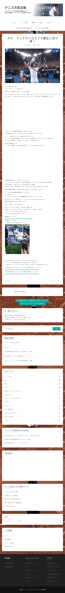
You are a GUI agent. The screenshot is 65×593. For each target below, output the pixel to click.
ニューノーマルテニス (20, 319)
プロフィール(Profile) (42, 28)
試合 (8, 280)
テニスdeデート (9, 521)
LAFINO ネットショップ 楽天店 (32, 572)
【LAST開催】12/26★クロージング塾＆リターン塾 (18, 351)
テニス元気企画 (28, 589)
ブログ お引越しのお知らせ (12, 342)
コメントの (9, 543)
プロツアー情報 (9, 416)
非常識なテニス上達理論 (11, 495)
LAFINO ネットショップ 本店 (32, 565)
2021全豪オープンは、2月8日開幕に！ (15, 356)
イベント (7, 380)
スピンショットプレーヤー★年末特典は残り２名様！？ (19, 360)
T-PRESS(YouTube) (10, 506)
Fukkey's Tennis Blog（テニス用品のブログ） (53, 575)
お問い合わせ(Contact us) (24, 28)
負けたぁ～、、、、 (10, 347)
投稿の (8, 539)
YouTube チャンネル (52, 581)
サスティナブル (9, 405)
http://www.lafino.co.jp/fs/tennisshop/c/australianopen (19, 218)
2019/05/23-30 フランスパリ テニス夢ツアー (16, 443)
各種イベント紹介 (37, 22)
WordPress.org (8, 546)
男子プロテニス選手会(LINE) (12, 499)
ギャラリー (49, 22)
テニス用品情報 (9, 409)
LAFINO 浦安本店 (9, 563)
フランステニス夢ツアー (11, 413)
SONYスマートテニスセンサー (13, 391)
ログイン (7, 535)
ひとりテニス (8, 394)
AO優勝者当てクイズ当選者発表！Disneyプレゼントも (32, 300)
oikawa (28, 45)
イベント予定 (24, 22)
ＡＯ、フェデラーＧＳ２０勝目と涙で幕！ (32, 40)
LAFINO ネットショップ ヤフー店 (32, 579)
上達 (6, 420)
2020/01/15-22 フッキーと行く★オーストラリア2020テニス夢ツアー (23, 435)
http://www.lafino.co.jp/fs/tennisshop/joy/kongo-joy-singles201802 (22, 273)
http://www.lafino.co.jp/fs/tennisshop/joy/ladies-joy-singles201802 (22, 269)
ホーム (14, 22)
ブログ (6, 387)
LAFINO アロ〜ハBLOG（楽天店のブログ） (53, 568)
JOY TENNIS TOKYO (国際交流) (13, 502)
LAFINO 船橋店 (9, 567)
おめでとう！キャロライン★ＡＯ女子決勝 (32, 303)
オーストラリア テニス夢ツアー (13, 398)
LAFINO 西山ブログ (52, 563)
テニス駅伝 (19, 521)
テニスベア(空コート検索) (11, 491)
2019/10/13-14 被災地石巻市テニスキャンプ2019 (18, 439)
